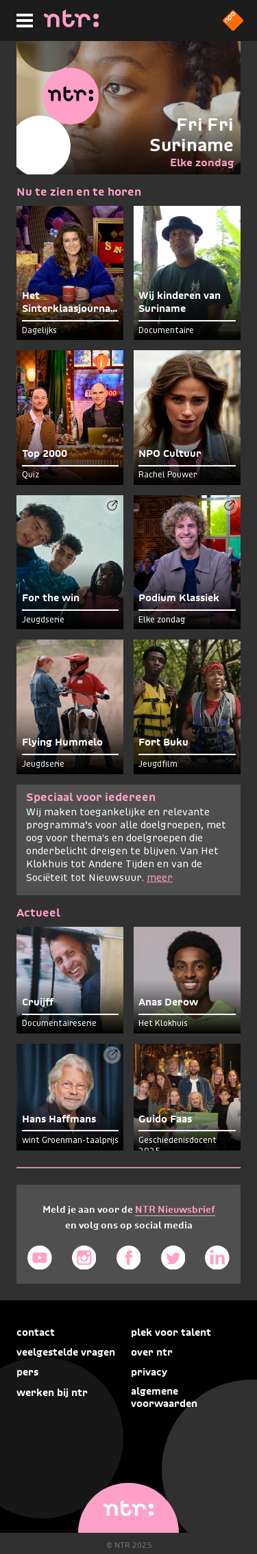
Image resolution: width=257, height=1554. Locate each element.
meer (160, 878)
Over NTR (152, 1352)
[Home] (71, 23)
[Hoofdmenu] (22, 18)
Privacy (149, 1372)
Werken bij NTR (52, 1392)
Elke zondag (202, 162)
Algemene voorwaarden (164, 1397)
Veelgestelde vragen (65, 1352)
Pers (27, 1372)
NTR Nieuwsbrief (175, 1209)
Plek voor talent (171, 1332)
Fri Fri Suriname (191, 135)
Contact (35, 1332)
